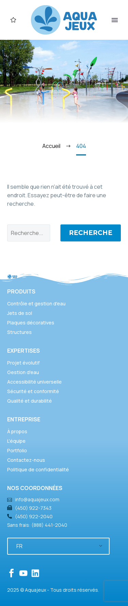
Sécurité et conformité (33, 391)
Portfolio (17, 450)
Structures (19, 332)
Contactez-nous (26, 460)
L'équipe (16, 441)
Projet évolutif (23, 362)
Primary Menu (115, 20)
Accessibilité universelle (34, 381)
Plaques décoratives (30, 322)
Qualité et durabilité (29, 401)
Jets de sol (19, 313)
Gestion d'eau (23, 372)
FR (19, 546)
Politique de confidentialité (38, 469)
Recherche (90, 233)
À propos (17, 431)
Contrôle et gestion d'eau (36, 303)
